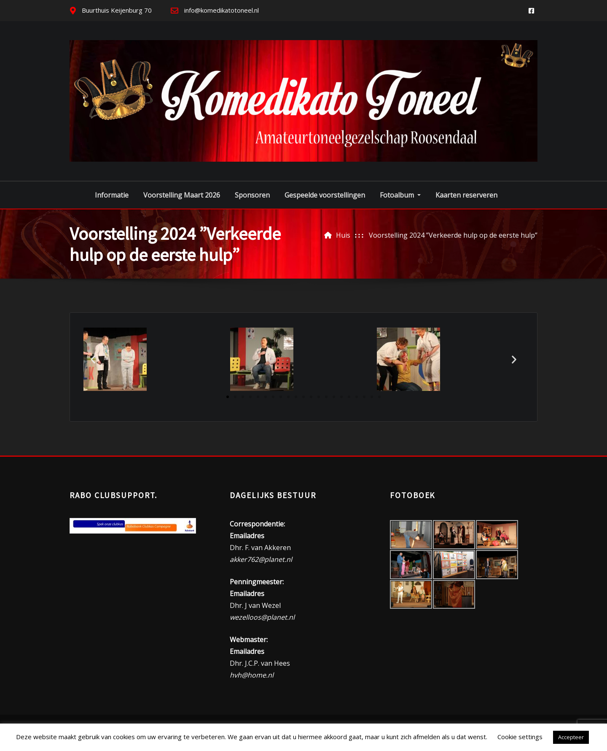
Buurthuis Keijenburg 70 (117, 10)
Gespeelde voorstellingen (325, 195)
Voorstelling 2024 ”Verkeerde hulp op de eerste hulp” (453, 235)
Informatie (112, 195)
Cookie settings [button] (520, 736)
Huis (343, 235)
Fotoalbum (400, 195)
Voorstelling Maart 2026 (181, 195)
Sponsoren (252, 195)
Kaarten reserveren (466, 195)
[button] (93, 359)
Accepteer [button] (571, 737)
